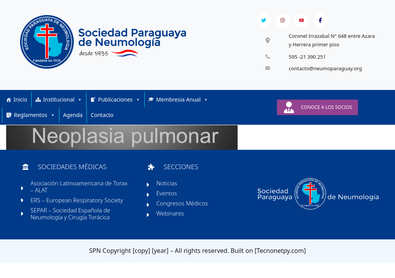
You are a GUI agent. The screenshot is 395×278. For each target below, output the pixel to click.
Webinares (170, 217)
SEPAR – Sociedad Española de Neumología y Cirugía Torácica (71, 217)
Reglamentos (34, 117)
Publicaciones (119, 101)
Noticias (167, 187)
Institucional (62, 101)
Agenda (73, 116)
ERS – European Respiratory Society (77, 204)
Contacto (102, 116)
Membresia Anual (182, 101)
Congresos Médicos (182, 207)
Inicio (20, 101)
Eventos (167, 197)
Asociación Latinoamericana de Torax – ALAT (79, 190)
